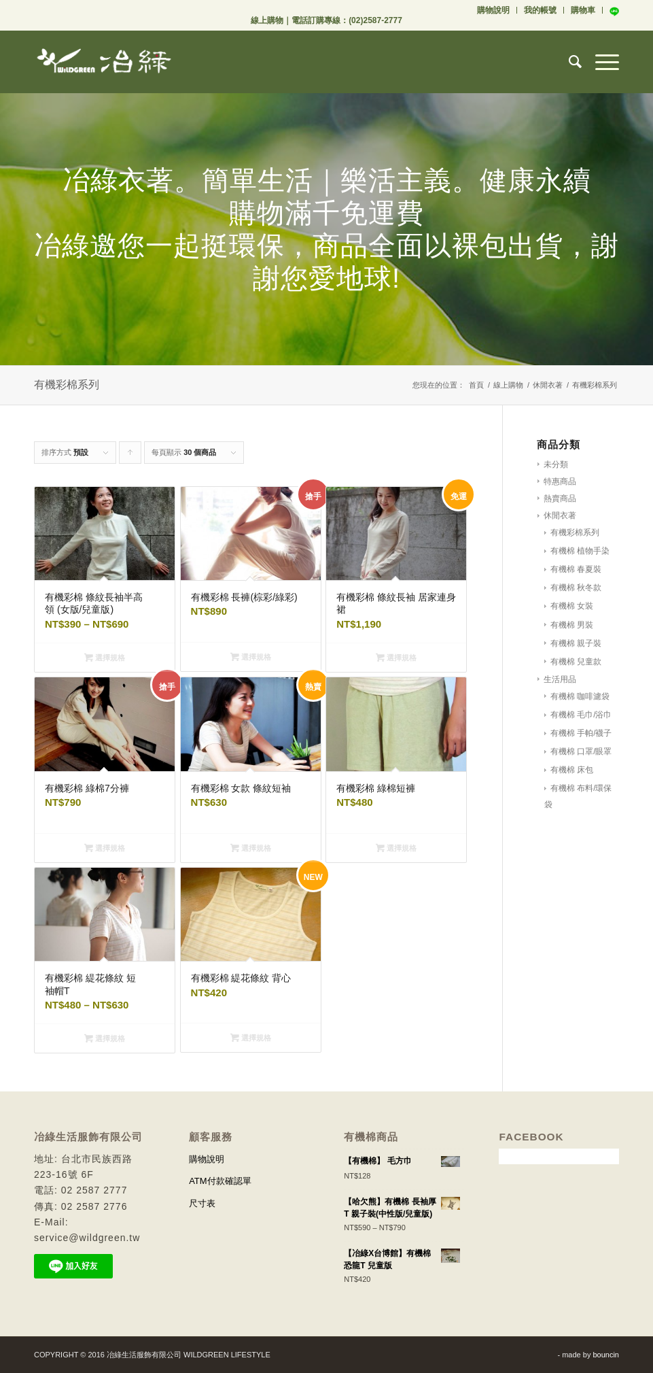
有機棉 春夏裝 (575, 569)
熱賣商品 (560, 498)
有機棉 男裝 (571, 625)
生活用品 (560, 679)
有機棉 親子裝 (575, 643)
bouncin (606, 1355)
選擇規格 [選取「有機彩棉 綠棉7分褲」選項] (104, 848)
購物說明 (493, 10)
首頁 (476, 385)
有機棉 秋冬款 (575, 587)
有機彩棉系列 (574, 532)
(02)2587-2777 (375, 20)
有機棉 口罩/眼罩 (581, 751)
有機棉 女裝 (571, 606)
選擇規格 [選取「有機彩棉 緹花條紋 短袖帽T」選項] (104, 1038)
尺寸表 (202, 1203)
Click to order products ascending (130, 456)
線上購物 (267, 20)
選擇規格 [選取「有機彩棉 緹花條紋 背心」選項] (250, 1037)
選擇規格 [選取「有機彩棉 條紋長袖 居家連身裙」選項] (396, 657)
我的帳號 (540, 10)
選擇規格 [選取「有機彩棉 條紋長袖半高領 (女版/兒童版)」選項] (104, 657)
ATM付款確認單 (220, 1181)
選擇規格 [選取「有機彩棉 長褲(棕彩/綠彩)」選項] (250, 656)
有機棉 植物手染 (580, 551)
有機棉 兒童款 (575, 661)
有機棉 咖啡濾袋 (580, 696)
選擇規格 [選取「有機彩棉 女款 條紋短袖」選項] (250, 848)
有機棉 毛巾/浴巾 (581, 714)
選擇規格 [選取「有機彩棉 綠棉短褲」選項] (396, 848)
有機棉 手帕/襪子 (581, 733)
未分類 (556, 464)
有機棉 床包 (571, 770)
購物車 (583, 10)
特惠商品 (560, 481)
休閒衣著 (548, 385)
